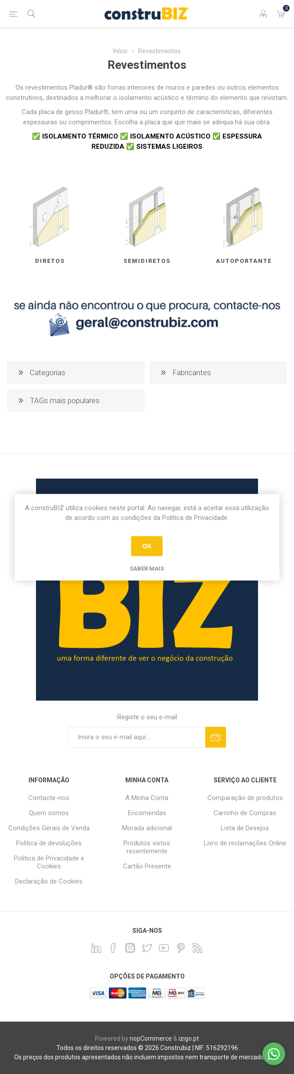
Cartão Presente (147, 866)
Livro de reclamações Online (245, 843)
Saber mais (147, 568)
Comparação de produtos (245, 798)
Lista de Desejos (245, 828)
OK (146, 546)
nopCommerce (151, 1038)
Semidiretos (147, 261)
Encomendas (147, 813)
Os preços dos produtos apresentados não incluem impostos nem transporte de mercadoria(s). (147, 1057)
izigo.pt (189, 1038)
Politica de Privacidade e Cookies (49, 862)
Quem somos (49, 813)
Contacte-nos (48, 798)
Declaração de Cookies (49, 881)
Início (120, 51)
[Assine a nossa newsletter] (136, 737)
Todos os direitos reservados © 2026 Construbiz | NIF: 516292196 (147, 1047)
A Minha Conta (146, 798)
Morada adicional (147, 828)
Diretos (50, 261)
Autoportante (244, 261)
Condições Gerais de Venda (49, 828)
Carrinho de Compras (245, 813)
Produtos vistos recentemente (146, 847)
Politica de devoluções (49, 843)
